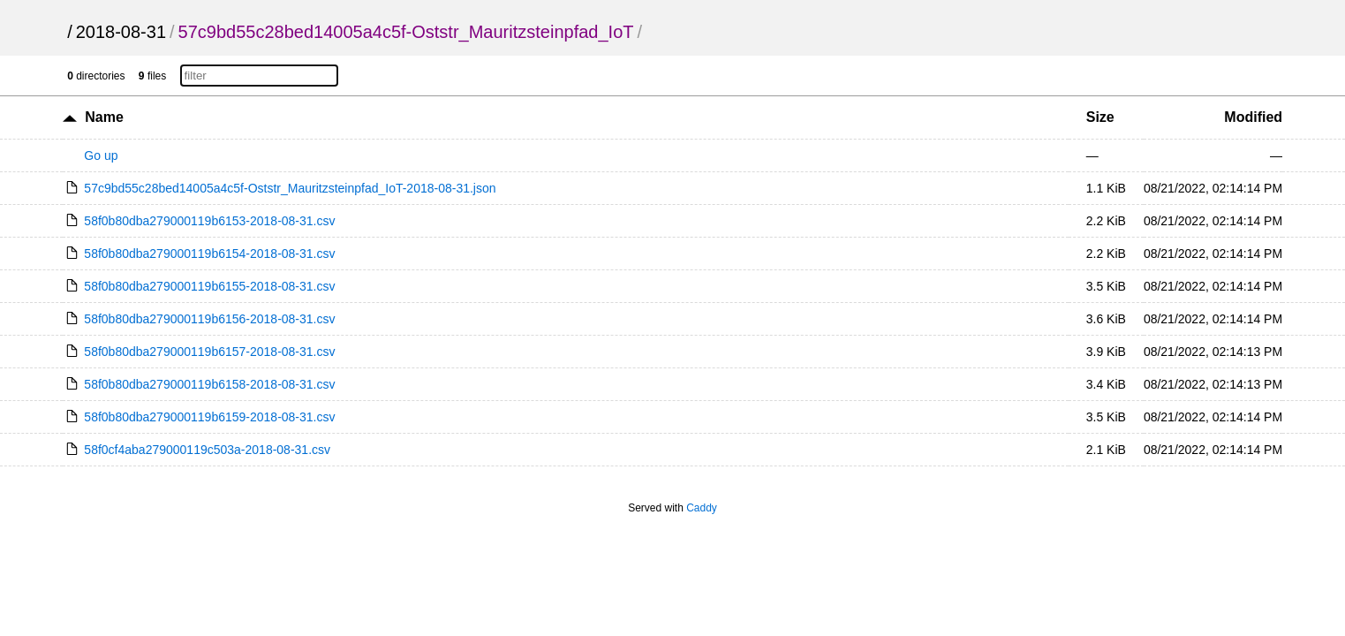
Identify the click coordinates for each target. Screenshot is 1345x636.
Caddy (701, 508)
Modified (1253, 117)
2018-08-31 (121, 32)
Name (104, 117)
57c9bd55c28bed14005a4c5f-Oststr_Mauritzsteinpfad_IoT (406, 32)
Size (1100, 117)
